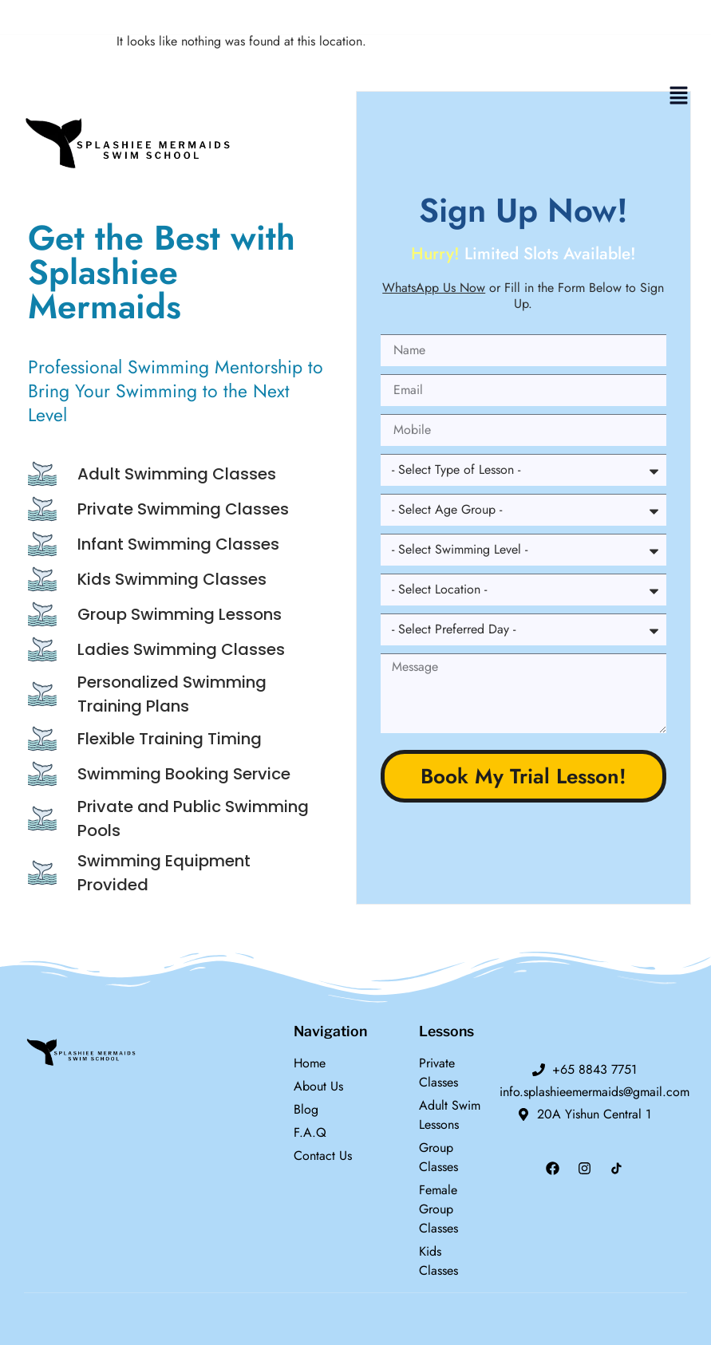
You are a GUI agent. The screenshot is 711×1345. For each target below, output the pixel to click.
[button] (679, 96)
